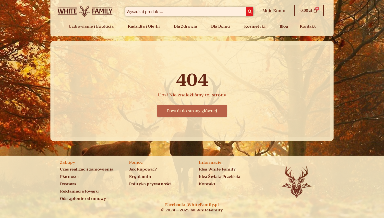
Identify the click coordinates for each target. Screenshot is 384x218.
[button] (92, 26)
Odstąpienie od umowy (83, 198)
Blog (284, 26)
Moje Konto (274, 10)
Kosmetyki (254, 26)
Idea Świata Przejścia (219, 176)
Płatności (69, 176)
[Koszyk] (309, 10)
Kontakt (308, 26)
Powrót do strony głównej (192, 110)
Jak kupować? (143, 169)
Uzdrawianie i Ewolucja (91, 26)
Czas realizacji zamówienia (86, 169)
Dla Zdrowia (185, 26)
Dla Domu (220, 26)
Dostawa (68, 184)
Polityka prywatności (150, 184)
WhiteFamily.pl (203, 204)
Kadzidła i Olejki (144, 26)
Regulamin (140, 176)
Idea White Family (217, 169)
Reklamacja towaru (79, 191)
